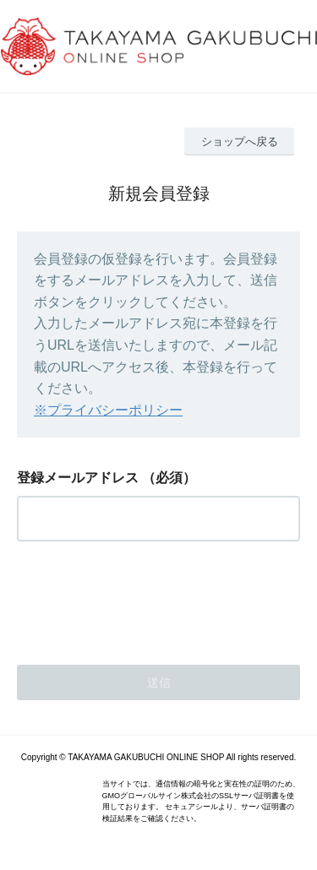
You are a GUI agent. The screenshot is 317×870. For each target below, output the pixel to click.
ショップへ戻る (239, 141)
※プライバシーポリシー (108, 410)
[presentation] (145, 598)
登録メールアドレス (78, 477)
